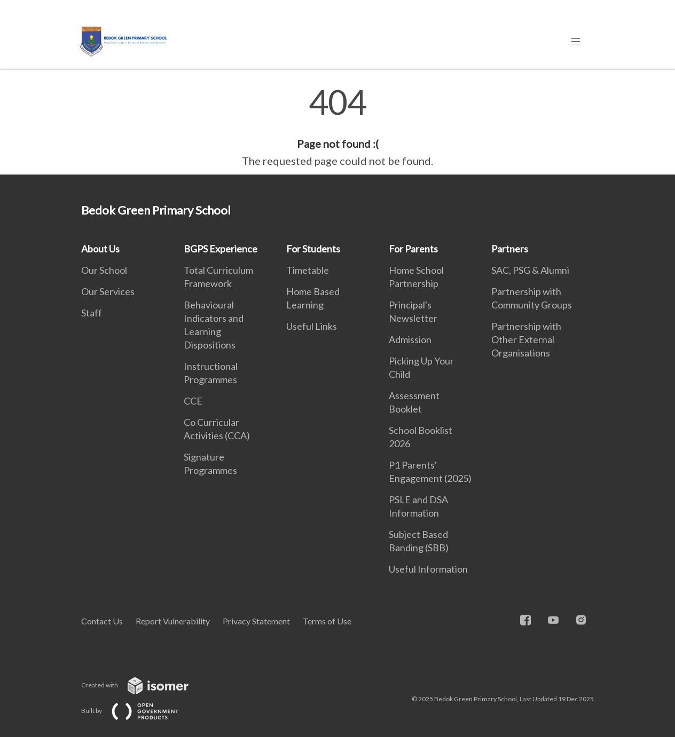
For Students (313, 249)
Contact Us (102, 621)
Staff (91, 313)
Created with (143, 685)
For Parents (413, 249)
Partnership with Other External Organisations (526, 339)
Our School (104, 270)
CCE (193, 401)
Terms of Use (327, 621)
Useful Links (311, 326)
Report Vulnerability (173, 621)
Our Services (108, 291)
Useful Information (428, 569)
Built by (138, 711)
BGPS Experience (220, 249)
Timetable (307, 270)
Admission (410, 339)
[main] (337, 127)
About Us (100, 249)
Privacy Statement (256, 621)
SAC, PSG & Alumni (530, 270)
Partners (509, 249)
